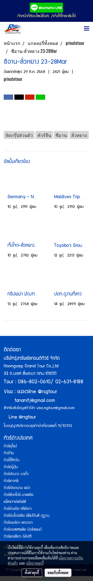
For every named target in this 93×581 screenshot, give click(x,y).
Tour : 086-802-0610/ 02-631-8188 (43, 382)
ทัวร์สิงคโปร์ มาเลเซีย (18, 495)
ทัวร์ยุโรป (10, 446)
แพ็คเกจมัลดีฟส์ (15, 502)
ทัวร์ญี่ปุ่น (11, 467)
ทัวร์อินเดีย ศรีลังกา (18, 509)
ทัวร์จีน (9, 453)
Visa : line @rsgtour (30, 392)
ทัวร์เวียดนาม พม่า (17, 488)
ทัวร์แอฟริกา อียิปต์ (17, 537)
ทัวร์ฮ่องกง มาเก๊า (16, 474)
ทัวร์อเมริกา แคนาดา (18, 523)
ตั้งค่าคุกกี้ (32, 572)
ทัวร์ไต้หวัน (11, 460)
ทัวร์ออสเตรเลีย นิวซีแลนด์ (23, 530)
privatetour (13, 79)
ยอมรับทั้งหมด (58, 572)
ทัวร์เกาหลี (11, 481)
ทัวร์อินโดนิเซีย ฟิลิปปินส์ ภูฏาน (26, 516)
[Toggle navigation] (86, 28)
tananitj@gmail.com (35, 401)
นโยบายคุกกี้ (35, 563)
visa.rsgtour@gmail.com (55, 408)
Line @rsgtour (20, 418)
